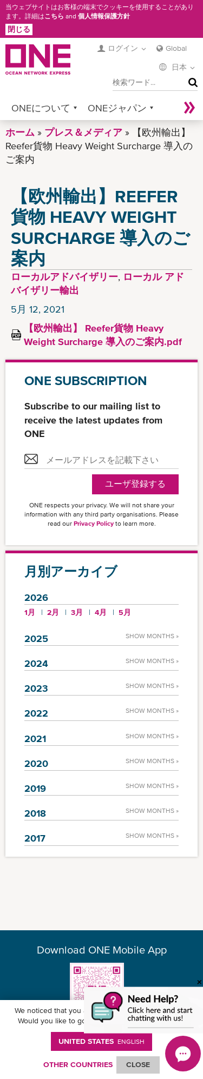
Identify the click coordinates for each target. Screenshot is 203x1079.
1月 (29, 612)
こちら (54, 16)
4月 (101, 612)
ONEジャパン (117, 108)
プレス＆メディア (83, 132)
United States (101, 1041)
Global (176, 48)
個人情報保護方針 (104, 16)
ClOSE (138, 1064)
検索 (190, 83)
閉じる (19, 29)
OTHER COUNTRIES (78, 1064)
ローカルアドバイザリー (64, 276)
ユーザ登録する (135, 483)
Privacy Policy (94, 523)
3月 (77, 612)
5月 (125, 612)
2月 (53, 612)
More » (189, 108)
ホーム (20, 132)
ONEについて (40, 108)
